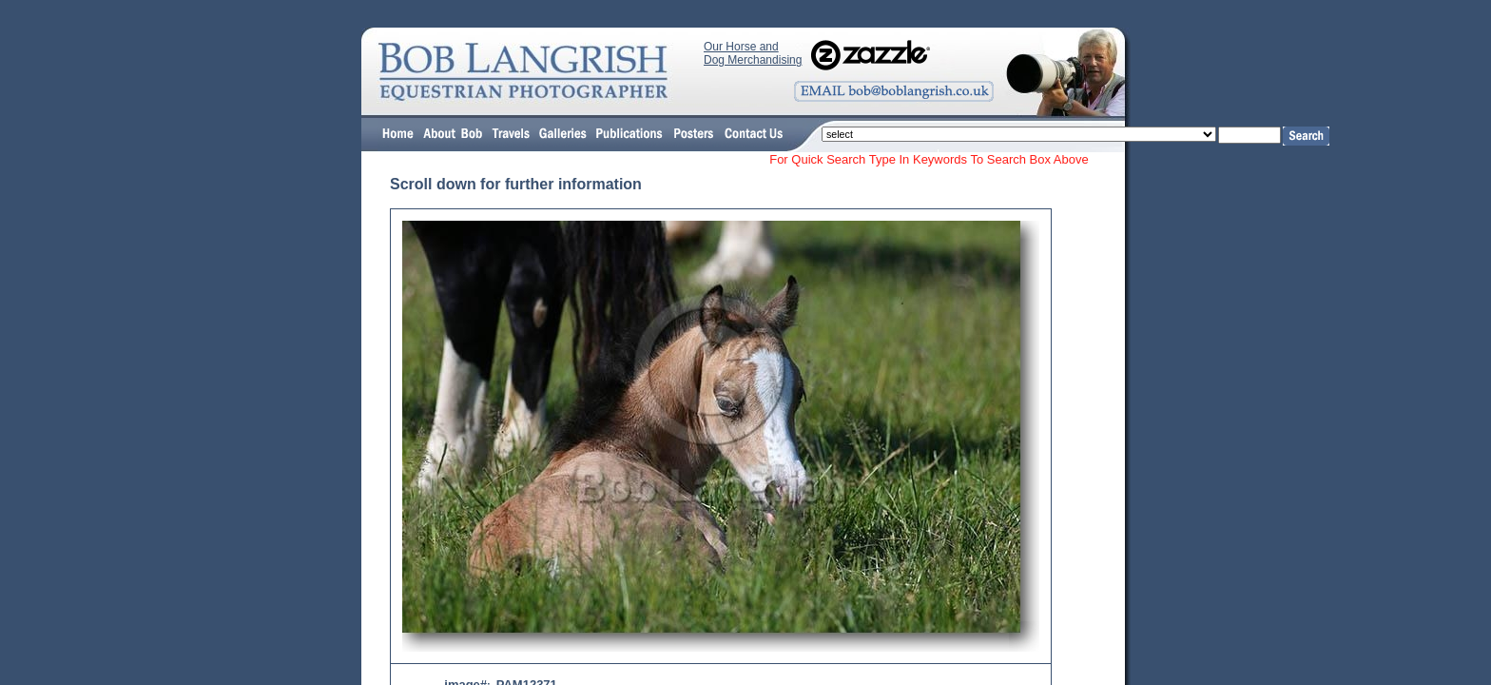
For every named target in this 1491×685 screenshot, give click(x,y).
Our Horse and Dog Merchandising (753, 53)
